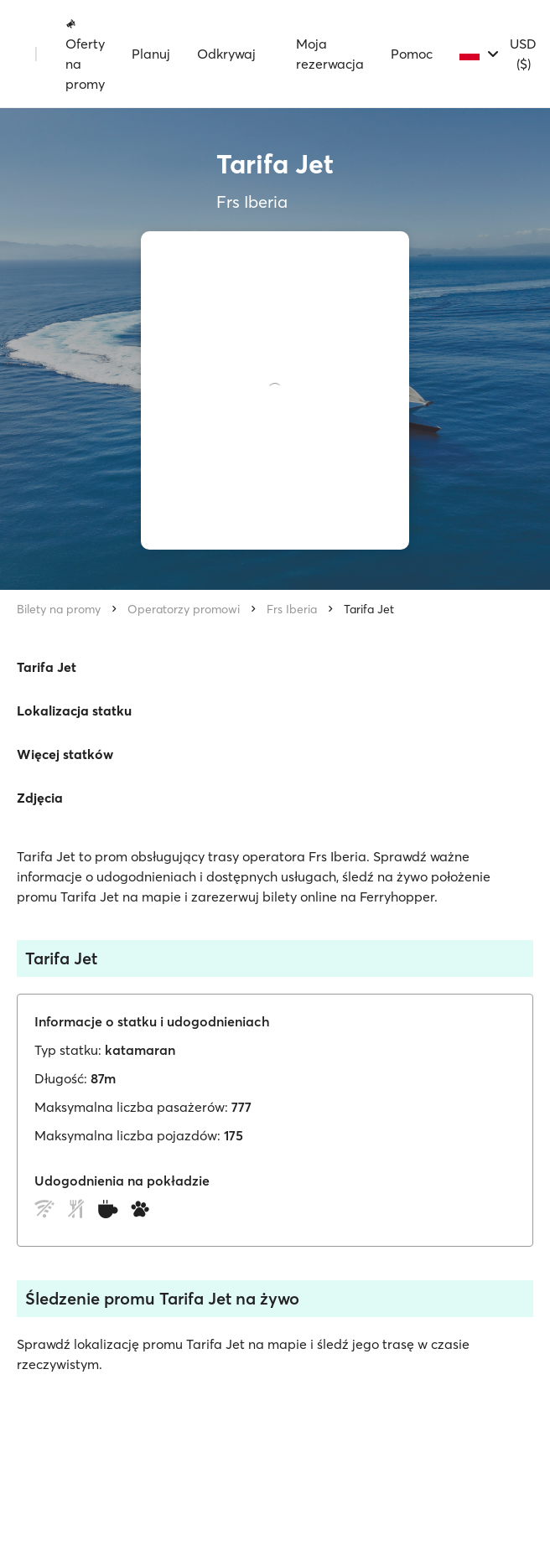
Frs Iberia (292, 609)
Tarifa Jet (369, 609)
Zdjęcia (40, 797)
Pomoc (412, 53)
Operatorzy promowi (183, 609)
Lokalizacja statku (74, 710)
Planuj (151, 53)
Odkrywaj (226, 53)
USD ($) (523, 53)
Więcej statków (65, 754)
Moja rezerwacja (330, 53)
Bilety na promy (59, 609)
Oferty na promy (85, 54)
